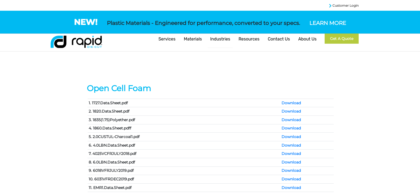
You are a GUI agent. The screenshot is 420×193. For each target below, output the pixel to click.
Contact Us (279, 39)
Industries (220, 39)
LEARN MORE (327, 23)
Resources (248, 39)
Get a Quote (341, 38)
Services (167, 39)
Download (291, 103)
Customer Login (345, 5)
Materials (193, 39)
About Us (307, 39)
